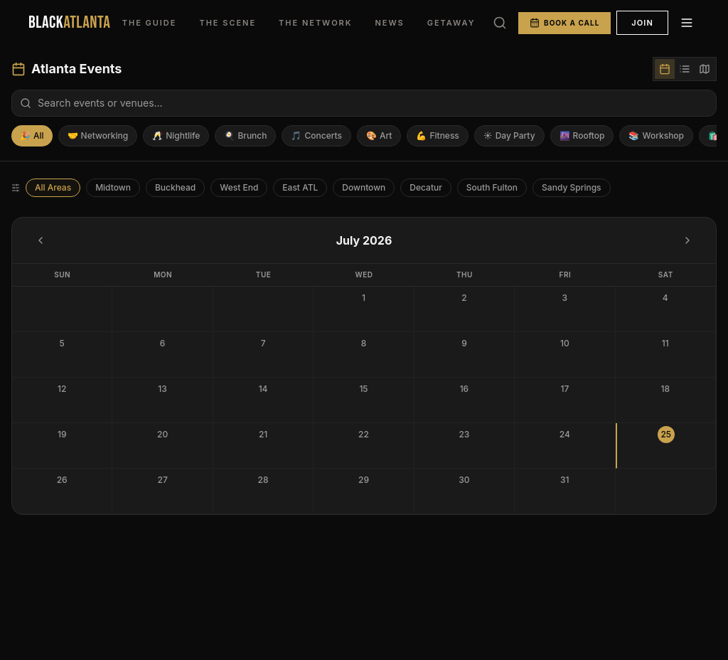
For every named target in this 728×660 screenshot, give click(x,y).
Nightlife (176, 136)
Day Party (509, 136)
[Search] (500, 23)
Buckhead (175, 187)
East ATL (300, 187)
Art (379, 136)
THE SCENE (227, 23)
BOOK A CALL (564, 23)
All (32, 136)
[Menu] (687, 23)
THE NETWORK (315, 23)
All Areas (53, 187)
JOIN (642, 23)
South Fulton (492, 187)
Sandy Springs (571, 187)
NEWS (389, 23)
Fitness (437, 136)
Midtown (113, 187)
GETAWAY (451, 23)
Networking (98, 136)
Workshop (656, 136)
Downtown (363, 187)
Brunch (245, 136)
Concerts (316, 136)
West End (239, 187)
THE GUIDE (149, 23)
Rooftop (582, 136)
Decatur (426, 187)
